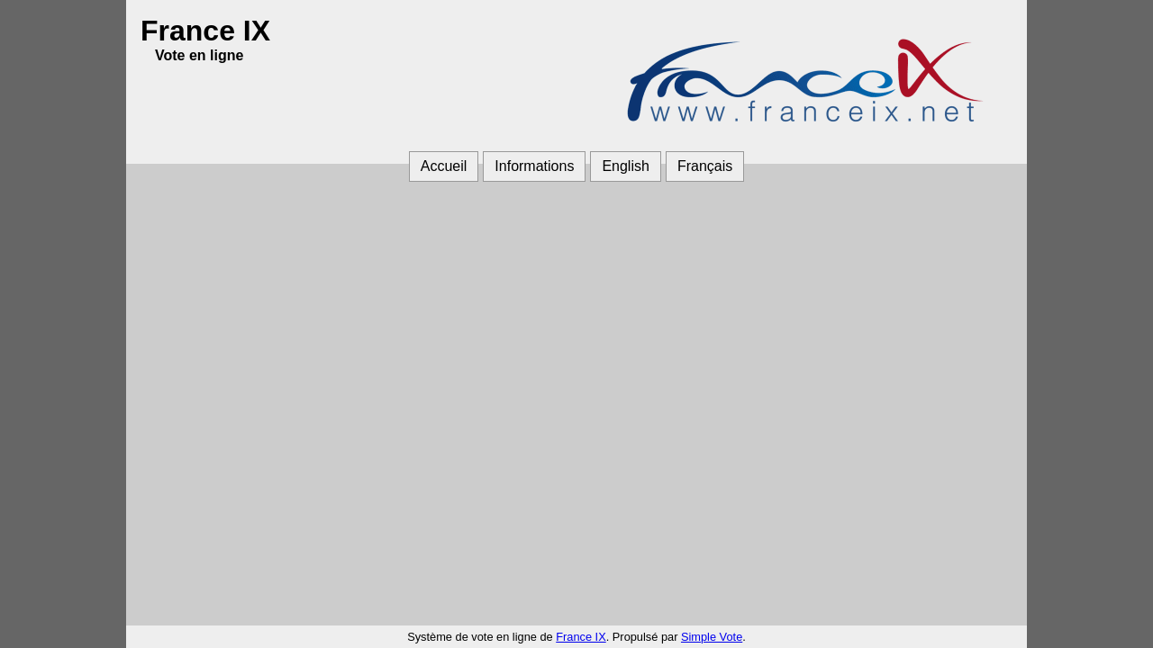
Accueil (444, 166)
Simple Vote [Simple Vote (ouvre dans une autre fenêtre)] (711, 637)
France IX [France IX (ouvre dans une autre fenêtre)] (580, 637)
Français (704, 166)
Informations (534, 166)
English (625, 166)
